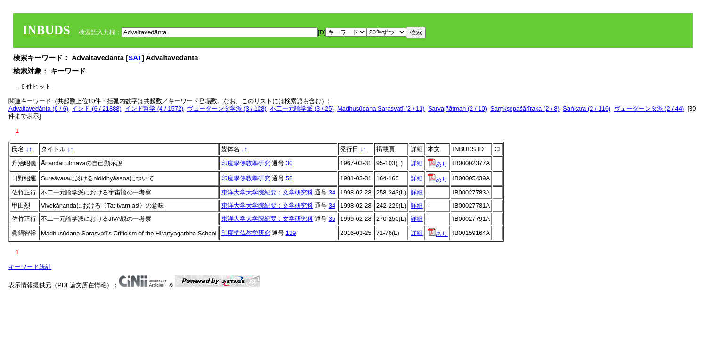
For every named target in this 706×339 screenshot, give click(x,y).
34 (332, 192)
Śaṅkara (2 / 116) (586, 108)
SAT (135, 58)
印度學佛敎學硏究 (245, 163)
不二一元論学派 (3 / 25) (302, 108)
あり (438, 164)
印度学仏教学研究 (245, 232)
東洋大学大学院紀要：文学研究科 (267, 192)
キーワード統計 (29, 266)
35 (332, 218)
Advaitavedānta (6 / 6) (38, 108)
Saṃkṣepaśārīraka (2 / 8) (525, 108)
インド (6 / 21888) (97, 108)
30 (289, 163)
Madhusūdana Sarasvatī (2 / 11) (381, 108)
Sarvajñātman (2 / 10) (457, 108)
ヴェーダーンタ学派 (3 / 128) (227, 108)
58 (289, 178)
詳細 (417, 163)
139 (291, 232)
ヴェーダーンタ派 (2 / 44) (649, 108)
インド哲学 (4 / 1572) (154, 108)
